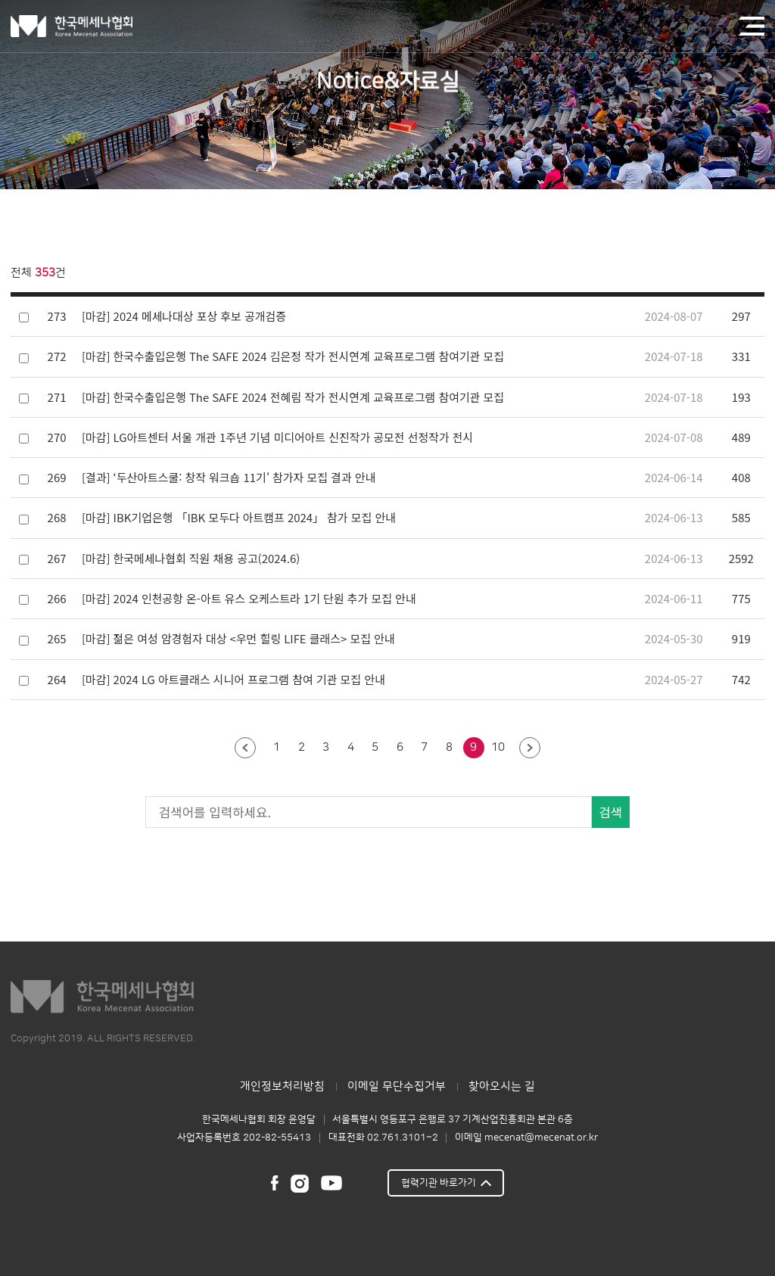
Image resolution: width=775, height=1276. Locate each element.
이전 (245, 748)
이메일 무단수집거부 (396, 1086)
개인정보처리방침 (282, 1086)
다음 (530, 748)
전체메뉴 (751, 26)
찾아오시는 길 (501, 1086)
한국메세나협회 (71, 26)
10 (498, 747)
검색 (610, 812)
